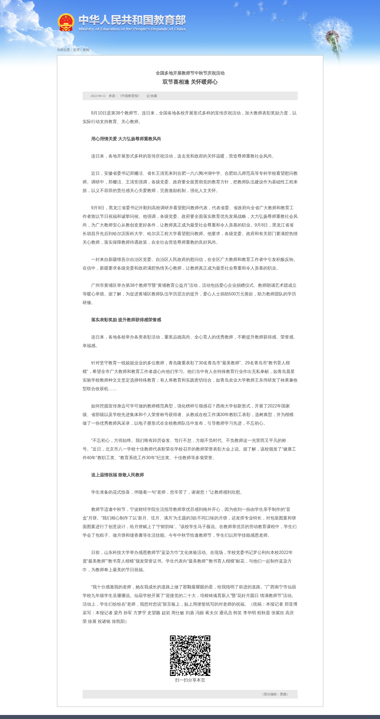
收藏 (154, 96)
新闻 (86, 50)
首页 (76, 50)
